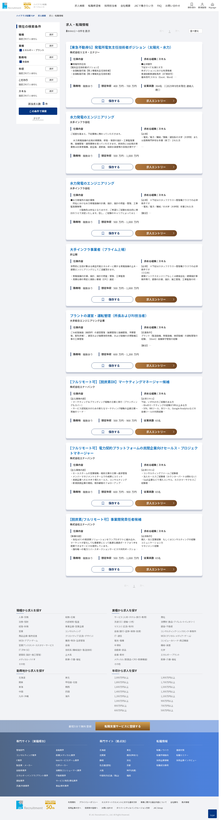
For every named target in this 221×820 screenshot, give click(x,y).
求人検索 (80, 5)
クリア (36, 118)
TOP (212, 815)
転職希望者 (94, 5)
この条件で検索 (38, 111)
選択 (51, 34)
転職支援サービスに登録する (123, 726)
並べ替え (194, 30)
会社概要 (125, 5)
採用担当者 (110, 5)
